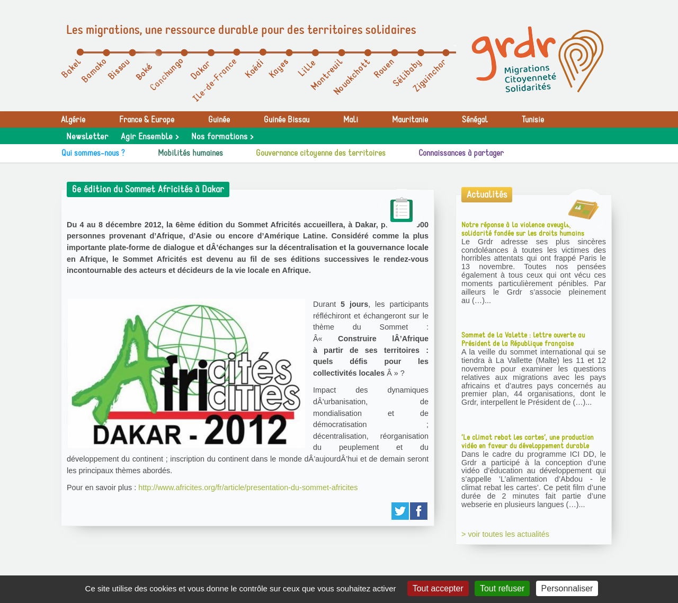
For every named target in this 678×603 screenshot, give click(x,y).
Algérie (73, 119)
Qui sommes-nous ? (93, 153)
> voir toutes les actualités (505, 534)
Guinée (219, 119)
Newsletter (87, 137)
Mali (350, 119)
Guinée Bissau (286, 119)
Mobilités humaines (190, 153)
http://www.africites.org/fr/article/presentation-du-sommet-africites (248, 487)
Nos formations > (222, 137)
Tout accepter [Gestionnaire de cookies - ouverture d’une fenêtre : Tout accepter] (438, 588)
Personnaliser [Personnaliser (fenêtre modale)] (567, 588)
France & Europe (146, 119)
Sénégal (475, 119)
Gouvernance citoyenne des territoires (321, 153)
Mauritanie (410, 119)
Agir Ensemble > (150, 137)
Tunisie (533, 119)
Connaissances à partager (461, 153)
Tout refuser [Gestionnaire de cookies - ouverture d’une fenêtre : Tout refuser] (502, 588)
